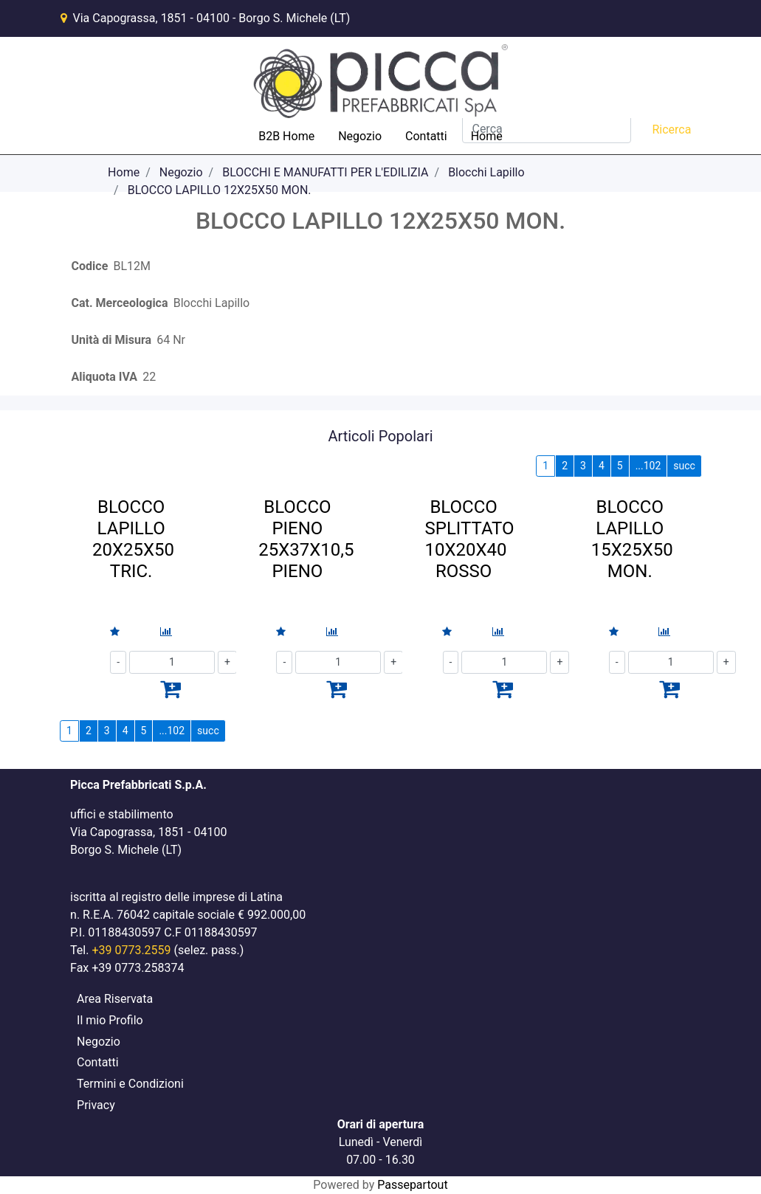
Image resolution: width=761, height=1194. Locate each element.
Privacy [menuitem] (96, 1105)
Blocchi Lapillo (486, 172)
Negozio (181, 172)
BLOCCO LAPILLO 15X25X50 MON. (632, 539)
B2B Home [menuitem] (286, 136)
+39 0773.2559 (131, 950)
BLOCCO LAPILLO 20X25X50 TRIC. (133, 539)
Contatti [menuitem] (426, 136)
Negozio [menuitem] (360, 136)
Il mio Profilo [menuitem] (110, 1020)
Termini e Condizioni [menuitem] (130, 1084)
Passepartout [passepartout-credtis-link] (412, 1185)
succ (684, 466)
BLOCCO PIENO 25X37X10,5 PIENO (306, 539)
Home (124, 172)
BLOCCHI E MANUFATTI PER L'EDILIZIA (325, 172)
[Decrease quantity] (118, 662)
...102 (648, 466)
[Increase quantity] (726, 662)
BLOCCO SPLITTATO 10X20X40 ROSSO (469, 539)
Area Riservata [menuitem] (115, 999)
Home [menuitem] (487, 136)
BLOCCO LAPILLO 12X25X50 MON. (219, 190)
